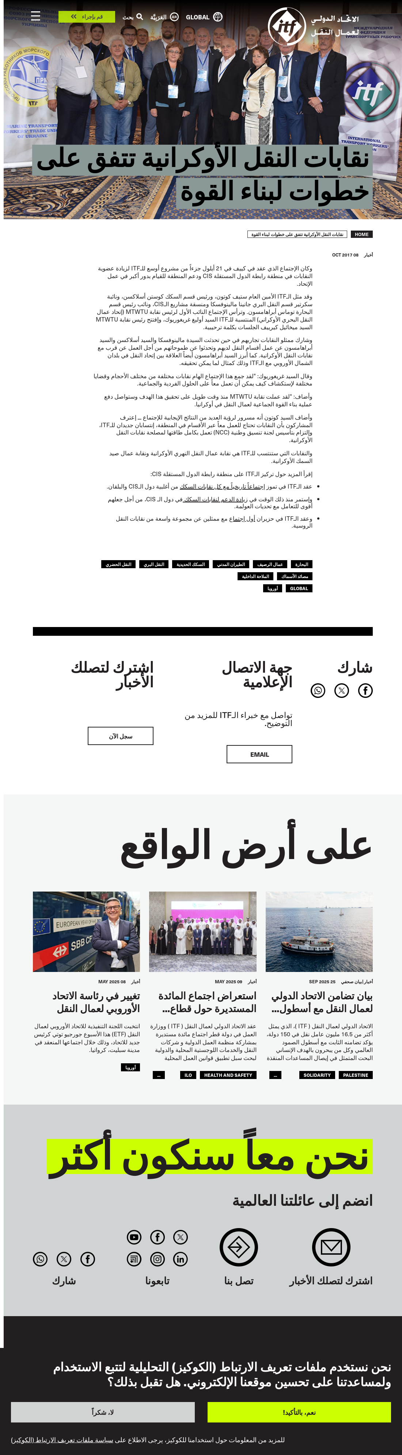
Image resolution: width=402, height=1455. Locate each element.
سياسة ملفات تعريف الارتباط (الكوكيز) (62, 1439)
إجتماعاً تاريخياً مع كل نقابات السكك (222, 486)
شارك (355, 667)
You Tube (134, 1237)
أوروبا (273, 588)
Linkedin (180, 1259)
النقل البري (154, 564)
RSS (134, 1259)
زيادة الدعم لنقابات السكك (215, 498)
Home (362, 234)
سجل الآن (120, 736)
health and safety (228, 1075)
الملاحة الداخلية (255, 576)
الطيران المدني (231, 564)
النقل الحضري (118, 564)
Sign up (331, 1251)
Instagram (157, 1259)
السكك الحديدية (191, 564)
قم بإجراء (92, 17)
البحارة (301, 564)
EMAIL (259, 754)
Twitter (180, 1237)
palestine (355, 1075)
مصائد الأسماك (294, 576)
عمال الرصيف (270, 564)
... (275, 1075)
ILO (188, 1075)
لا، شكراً (103, 1412)
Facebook (157, 1237)
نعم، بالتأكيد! (299, 1412)
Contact (239, 1251)
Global (299, 588)
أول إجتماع (242, 518)
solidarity (317, 1075)
